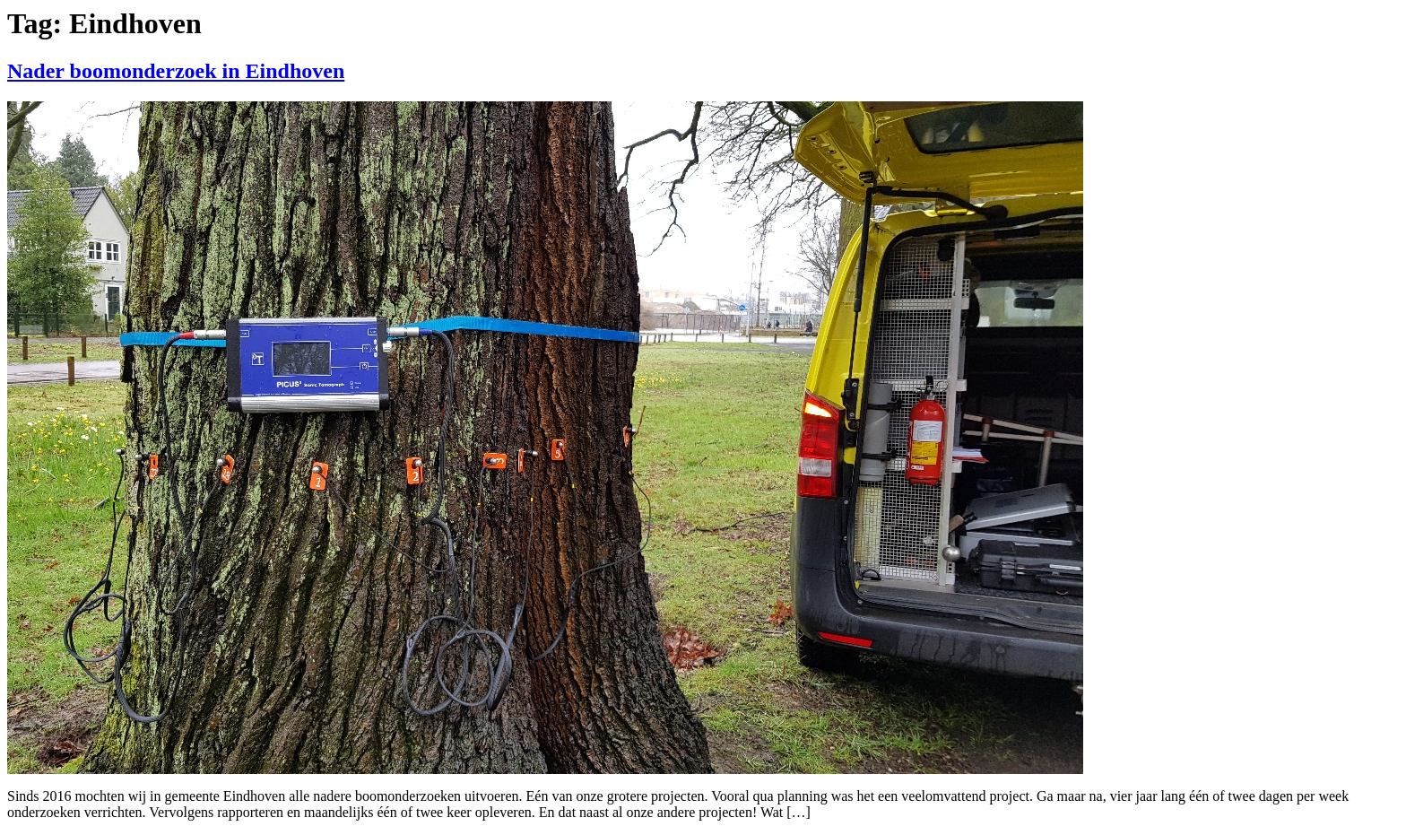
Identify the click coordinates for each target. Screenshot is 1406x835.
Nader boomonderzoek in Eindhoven (175, 71)
